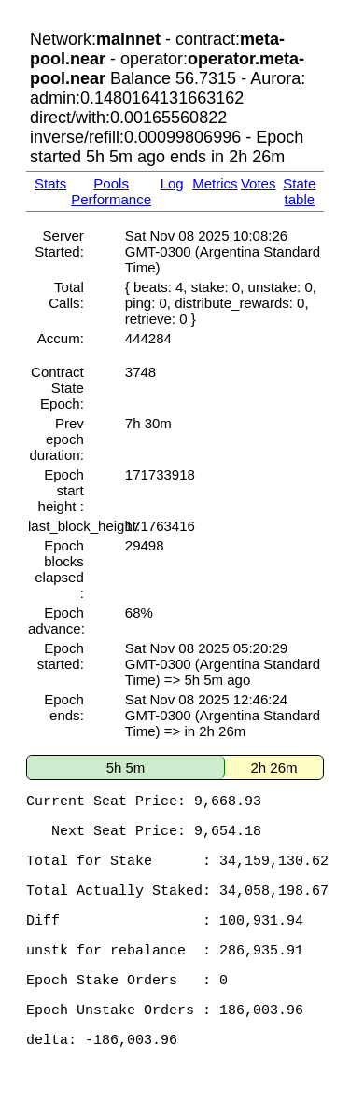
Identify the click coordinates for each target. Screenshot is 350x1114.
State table (299, 191)
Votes (258, 183)
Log (172, 183)
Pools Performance (111, 191)
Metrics (214, 183)
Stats (50, 183)
